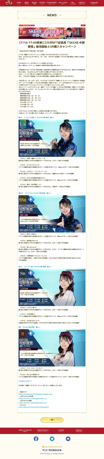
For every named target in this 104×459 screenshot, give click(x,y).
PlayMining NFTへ (25, 381)
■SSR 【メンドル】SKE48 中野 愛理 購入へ (35, 193)
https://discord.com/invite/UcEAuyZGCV (34, 407)
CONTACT (82, 3)
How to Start (62, 3)
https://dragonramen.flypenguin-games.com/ (35, 394)
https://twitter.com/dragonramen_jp (32, 398)
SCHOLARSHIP (52, 3)
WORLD (34, 3)
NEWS (27, 3)
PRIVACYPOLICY (43, 430)
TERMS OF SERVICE (25, 430)
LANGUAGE (94, 3)
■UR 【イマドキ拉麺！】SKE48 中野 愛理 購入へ (37, 117)
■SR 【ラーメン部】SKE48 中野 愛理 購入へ (35, 267)
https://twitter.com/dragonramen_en (32, 403)
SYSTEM (42, 3)
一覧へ (52, 419)
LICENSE (61, 430)
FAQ (72, 3)
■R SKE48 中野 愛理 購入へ (29, 327)
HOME (19, 3)
